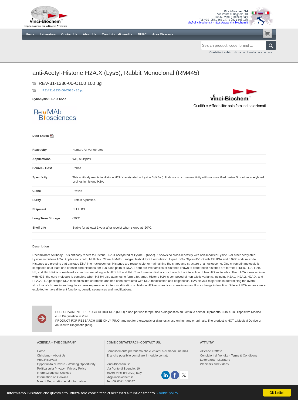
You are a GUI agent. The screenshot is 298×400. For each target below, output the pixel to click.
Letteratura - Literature (215, 359)
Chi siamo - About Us (51, 355)
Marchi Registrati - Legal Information (61, 381)
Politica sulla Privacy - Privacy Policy (61, 368)
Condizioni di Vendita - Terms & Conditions (228, 355)
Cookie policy (167, 393)
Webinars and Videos (214, 364)
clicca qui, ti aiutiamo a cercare (241, 52)
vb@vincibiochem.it (120, 377)
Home (41, 351)
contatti (163, 355)
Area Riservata (47, 359)
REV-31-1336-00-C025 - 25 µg (63, 90)
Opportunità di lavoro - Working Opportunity (66, 364)
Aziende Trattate (211, 351)
